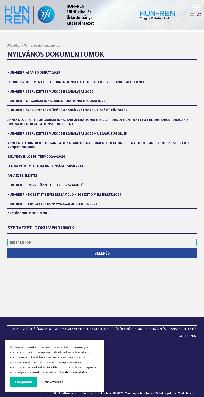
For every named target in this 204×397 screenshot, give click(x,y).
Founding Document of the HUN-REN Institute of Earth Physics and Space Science (76, 82)
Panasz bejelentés (22, 175)
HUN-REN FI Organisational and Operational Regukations (56, 101)
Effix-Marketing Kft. (183, 393)
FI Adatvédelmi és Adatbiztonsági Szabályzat (45, 166)
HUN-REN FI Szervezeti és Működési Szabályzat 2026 (50, 91)
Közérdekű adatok (128, 329)
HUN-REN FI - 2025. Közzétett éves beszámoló (45, 185)
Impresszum (188, 336)
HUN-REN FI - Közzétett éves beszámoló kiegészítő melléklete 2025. (64, 194)
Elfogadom (23, 382)
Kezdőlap (13, 45)
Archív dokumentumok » (29, 213)
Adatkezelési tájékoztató (31, 329)
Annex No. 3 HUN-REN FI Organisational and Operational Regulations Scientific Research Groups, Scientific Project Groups (98, 145)
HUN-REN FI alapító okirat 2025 (33, 72)
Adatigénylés (156, 329)
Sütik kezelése (52, 382)
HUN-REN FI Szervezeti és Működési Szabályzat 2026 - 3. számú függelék (67, 133)
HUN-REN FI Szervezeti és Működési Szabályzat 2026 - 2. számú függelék (67, 110)
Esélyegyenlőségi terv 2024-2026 (36, 156)
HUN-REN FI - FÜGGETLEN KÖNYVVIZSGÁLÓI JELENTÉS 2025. (53, 204)
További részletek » (73, 372)
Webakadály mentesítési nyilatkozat (82, 329)
